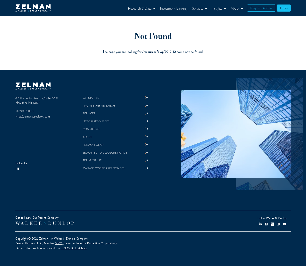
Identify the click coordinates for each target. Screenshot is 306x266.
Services (89, 113)
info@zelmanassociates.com (32, 116)
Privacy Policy (93, 145)
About (87, 137)
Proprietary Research (99, 106)
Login (284, 7)
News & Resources (96, 121)
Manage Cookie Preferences (104, 168)
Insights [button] (217, 8)
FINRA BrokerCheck (74, 248)
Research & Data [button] (140, 8)
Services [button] (198, 8)
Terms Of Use (92, 160)
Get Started (91, 98)
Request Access (261, 7)
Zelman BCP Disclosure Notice (105, 153)
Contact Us (91, 129)
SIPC (59, 243)
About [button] (235, 8)
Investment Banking (173, 8)
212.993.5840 (24, 111)
